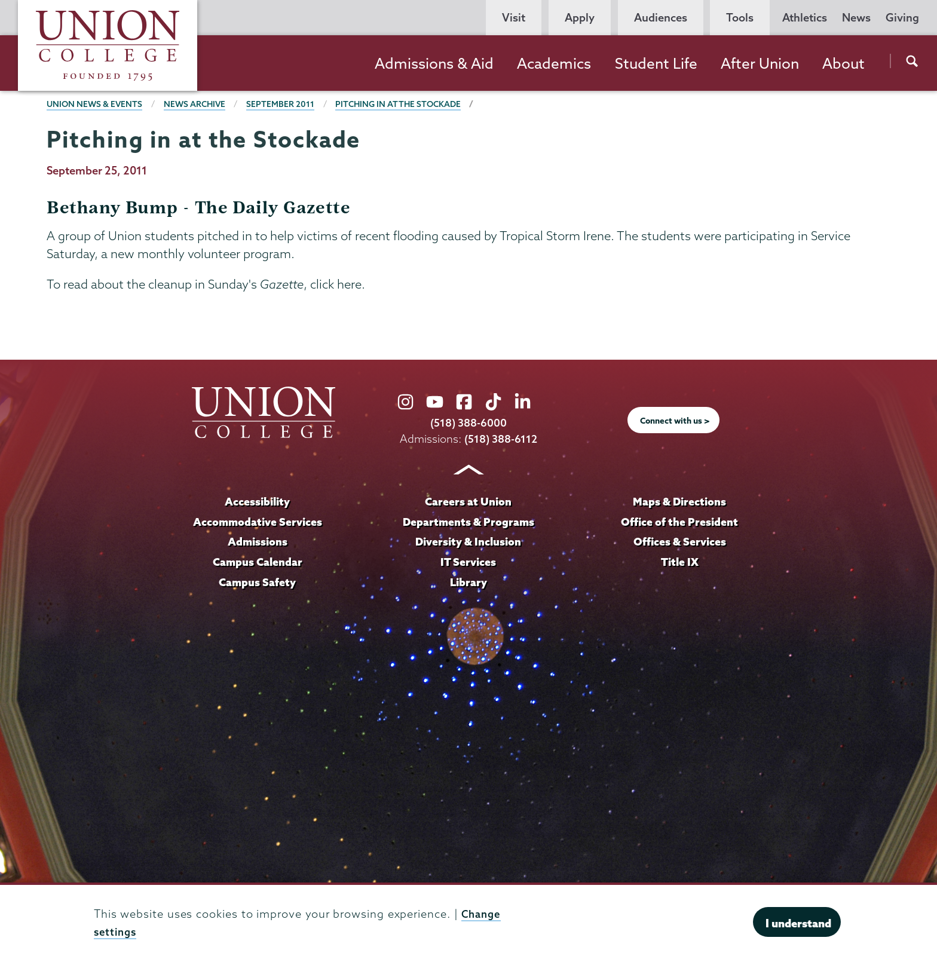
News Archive (198, 104)
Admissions (257, 541)
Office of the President (679, 521)
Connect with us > (675, 420)
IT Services (468, 561)
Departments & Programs (468, 521)
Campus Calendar (257, 561)
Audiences (660, 17)
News (856, 17)
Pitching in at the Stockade (405, 104)
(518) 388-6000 (468, 423)
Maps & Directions (679, 501)
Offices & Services (679, 541)
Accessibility (257, 501)
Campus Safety (257, 582)
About (843, 63)
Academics (554, 63)
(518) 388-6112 (501, 439)
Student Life (656, 63)
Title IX (679, 561)
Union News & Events (96, 104)
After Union (760, 63)
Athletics (804, 17)
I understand (798, 923)
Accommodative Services (257, 521)
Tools (740, 17)
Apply (580, 17)
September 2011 (285, 104)
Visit (513, 17)
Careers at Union (468, 501)
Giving (902, 17)
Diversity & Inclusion (468, 541)
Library (468, 582)
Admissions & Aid (434, 63)
